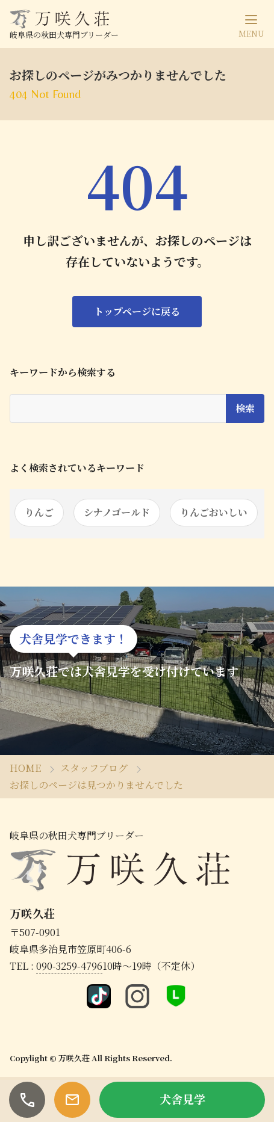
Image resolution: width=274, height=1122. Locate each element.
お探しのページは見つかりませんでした (96, 785)
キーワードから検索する (63, 372)
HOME (25, 768)
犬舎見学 (182, 1099)
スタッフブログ (94, 768)
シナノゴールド (117, 512)
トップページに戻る (137, 311)
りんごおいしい (214, 512)
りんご (39, 512)
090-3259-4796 (69, 966)
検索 (245, 408)
